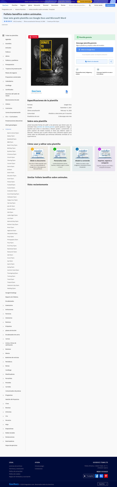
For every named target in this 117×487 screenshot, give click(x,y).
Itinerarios (8, 318)
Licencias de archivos (15, 466)
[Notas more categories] (3, 366)
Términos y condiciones (16, 469)
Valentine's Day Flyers (13, 285)
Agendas (8, 39)
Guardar (33, 37)
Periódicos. (8, 362)
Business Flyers (11, 151)
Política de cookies (14, 474)
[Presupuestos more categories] (3, 64)
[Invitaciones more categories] (3, 309)
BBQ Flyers (10, 142)
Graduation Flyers (12, 191)
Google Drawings (10, 293)
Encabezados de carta (12, 334)
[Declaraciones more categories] (3, 437)
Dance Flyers (10, 166)
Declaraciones (9, 437)
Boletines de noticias (12, 357)
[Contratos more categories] (3, 108)
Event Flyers (10, 178)
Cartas (7, 339)
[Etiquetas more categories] (3, 326)
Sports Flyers (10, 264)
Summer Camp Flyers (13, 270)
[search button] (90, 5)
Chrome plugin (39, 466)
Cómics (7, 104)
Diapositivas (9, 428)
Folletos (8, 52)
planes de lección (10, 330)
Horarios (8, 420)
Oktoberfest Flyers (12, 233)
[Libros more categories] (3, 56)
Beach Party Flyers (12, 145)
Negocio (22, 5)
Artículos (8, 48)
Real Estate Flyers (12, 249)
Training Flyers (11, 276)
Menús (7, 353)
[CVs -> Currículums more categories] (3, 116)
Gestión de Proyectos (12, 399)
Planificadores (9, 374)
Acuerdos (8, 43)
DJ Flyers (9, 169)
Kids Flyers (10, 212)
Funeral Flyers (11, 188)
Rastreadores (9, 441)
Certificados (9, 89)
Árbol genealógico (11, 125)
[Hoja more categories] (3, 424)
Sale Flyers (10, 255)
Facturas (8, 314)
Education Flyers (11, 175)
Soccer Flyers (10, 258)
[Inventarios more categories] (3, 305)
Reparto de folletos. (11, 297)
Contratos (8, 108)
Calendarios (9, 81)
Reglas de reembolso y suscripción (19, 476)
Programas (9, 395)
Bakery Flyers (11, 136)
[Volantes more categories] (3, 129)
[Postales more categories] (3, 382)
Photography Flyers (12, 239)
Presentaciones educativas (13, 121)
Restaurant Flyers (12, 252)
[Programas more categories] (3, 395)
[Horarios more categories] (3, 420)
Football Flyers (11, 185)
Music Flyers (10, 227)
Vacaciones (54, 5)
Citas (7, 403)
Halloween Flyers (12, 197)
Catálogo (8, 85)
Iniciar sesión (98, 5)
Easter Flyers (10, 172)
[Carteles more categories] (3, 387)
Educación (37, 5)
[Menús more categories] (3, 353)
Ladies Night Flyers (12, 215)
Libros (7, 56)
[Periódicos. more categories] (3, 362)
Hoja (6, 424)
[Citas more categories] (3, 403)
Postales (8, 382)
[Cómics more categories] (3, 104)
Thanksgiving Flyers (12, 273)
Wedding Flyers (11, 288)
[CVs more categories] (3, 416)
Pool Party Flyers (11, 246)
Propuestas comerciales (13, 77)
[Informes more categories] (3, 412)
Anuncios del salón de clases (12, 95)
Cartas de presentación (12, 112)
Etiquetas (8, 326)
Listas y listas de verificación (10, 344)
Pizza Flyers (10, 242)
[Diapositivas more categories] (3, 428)
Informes (8, 412)
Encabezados (9, 301)
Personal (45, 5)
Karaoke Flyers (11, 209)
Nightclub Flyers (11, 230)
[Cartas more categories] (3, 339)
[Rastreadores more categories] (3, 441)
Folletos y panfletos (11, 60)
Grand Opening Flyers (13, 194)
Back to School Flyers (13, 133)
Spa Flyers (10, 261)
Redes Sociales (10, 433)
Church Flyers (11, 157)
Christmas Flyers (11, 154)
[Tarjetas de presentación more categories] (3, 69)
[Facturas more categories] (3, 314)
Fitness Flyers (11, 182)
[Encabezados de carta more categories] (3, 334)
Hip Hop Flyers (11, 203)
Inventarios (9, 305)
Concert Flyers (11, 163)
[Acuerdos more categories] (3, 43)
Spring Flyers (10, 267)
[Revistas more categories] (3, 322)
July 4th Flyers (11, 206)
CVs (6, 416)
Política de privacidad (15, 471)
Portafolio (8, 378)
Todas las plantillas (10, 35)
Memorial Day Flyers (12, 221)
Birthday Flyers (11, 148)
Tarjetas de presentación (13, 69)
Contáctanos (39, 469)
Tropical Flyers (11, 282)
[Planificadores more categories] (3, 374)
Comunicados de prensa (13, 391)
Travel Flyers (10, 279)
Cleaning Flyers (11, 160)
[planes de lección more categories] (3, 330)
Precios (63, 5)
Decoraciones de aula (12, 100)
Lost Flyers (10, 218)
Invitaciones (9, 309)
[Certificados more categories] (3, 89)
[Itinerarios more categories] (3, 318)
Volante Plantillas (20, 9)
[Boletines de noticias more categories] (3, 357)
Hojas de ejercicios (11, 445)
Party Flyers (10, 236)
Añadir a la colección (91, 61)
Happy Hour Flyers (12, 200)
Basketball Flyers (11, 139)
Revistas (8, 322)
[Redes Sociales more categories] (3, 433)
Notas (7, 366)
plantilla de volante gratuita (46, 127)
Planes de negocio (11, 73)
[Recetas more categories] (3, 408)
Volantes (8, 129)
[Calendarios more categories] (3, 81)
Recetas (8, 408)
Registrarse (110, 5)
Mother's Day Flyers (12, 224)
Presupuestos (9, 64)
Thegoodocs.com (7, 9)
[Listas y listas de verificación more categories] (3, 343)
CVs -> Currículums (11, 116)
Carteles (8, 387)
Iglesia (30, 5)
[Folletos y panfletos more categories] (3, 60)
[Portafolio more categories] (3, 378)
